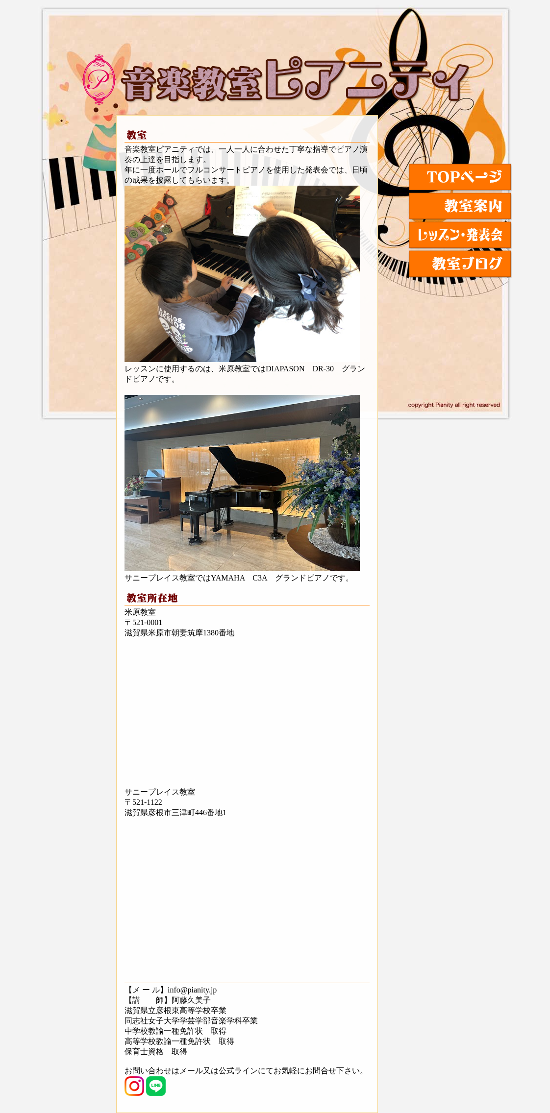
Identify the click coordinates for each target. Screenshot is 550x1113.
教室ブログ (459, 263)
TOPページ (459, 177)
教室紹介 (459, 206)
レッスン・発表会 (459, 234)
